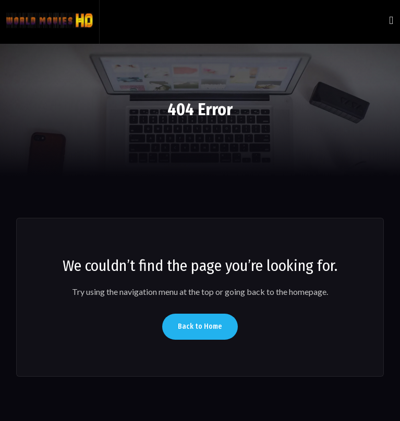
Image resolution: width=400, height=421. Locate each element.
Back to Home (200, 326)
